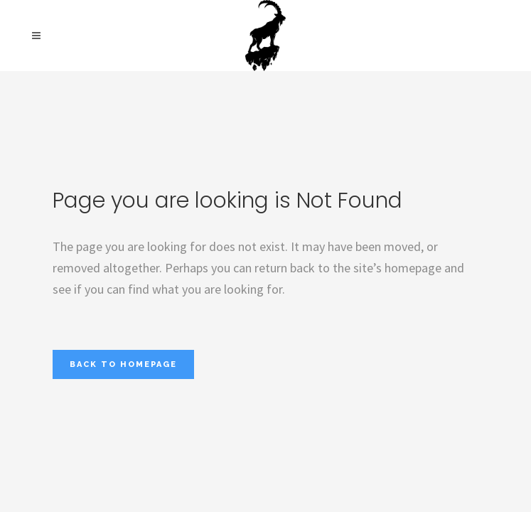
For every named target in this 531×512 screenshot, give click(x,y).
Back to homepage (123, 364)
